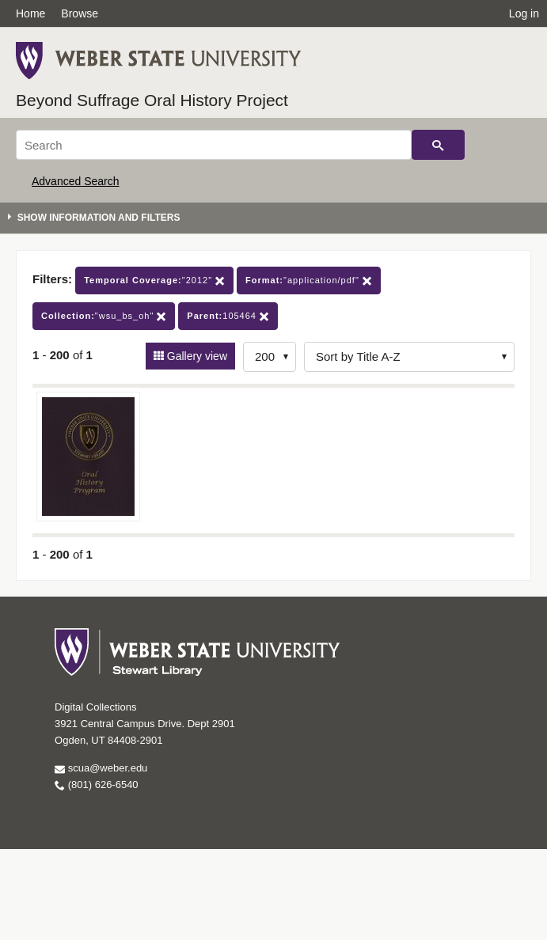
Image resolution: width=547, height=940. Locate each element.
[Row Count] (269, 357)
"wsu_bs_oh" (103, 316)
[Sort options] (409, 357)
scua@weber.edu (101, 768)
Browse (79, 13)
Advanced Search (76, 181)
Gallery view (195, 356)
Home (30, 13)
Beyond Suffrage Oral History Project (152, 100)
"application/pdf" (308, 280)
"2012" (154, 280)
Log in (524, 13)
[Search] (214, 145)
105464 (228, 316)
